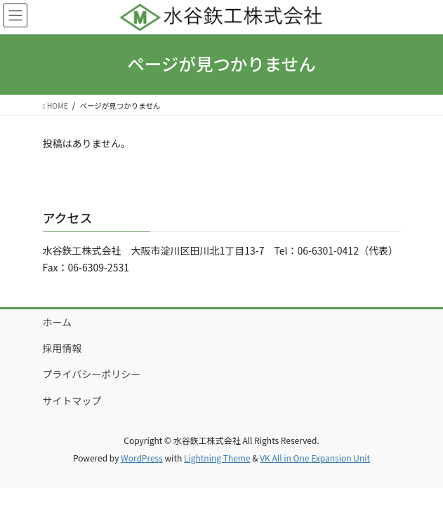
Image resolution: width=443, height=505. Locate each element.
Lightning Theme (217, 458)
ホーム (57, 322)
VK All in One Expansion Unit (315, 458)
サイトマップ (72, 400)
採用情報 (62, 348)
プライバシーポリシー (92, 374)
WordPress (142, 458)
